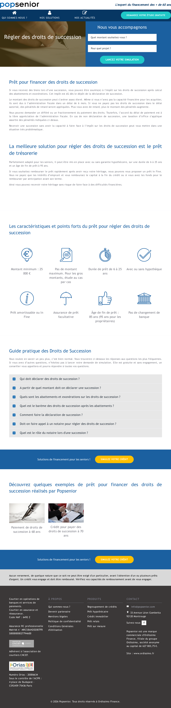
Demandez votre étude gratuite (146, 15)
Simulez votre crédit (114, 459)
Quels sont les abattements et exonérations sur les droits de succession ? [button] (65, 397)
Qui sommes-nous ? (59, 606)
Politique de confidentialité (64, 621)
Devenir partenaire (59, 611)
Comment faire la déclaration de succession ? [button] (47, 415)
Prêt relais (93, 621)
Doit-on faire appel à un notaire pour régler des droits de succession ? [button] (63, 424)
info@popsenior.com (143, 606)
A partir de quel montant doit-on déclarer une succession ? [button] (56, 388)
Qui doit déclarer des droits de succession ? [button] (45, 379)
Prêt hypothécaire (97, 611)
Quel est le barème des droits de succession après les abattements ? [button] (62, 406)
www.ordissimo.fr (144, 653)
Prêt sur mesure (96, 626)
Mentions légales (58, 616)
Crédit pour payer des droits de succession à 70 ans (66, 531)
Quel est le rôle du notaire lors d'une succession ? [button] (49, 433)
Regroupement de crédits (102, 606)
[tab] (85, 378)
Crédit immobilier (97, 616)
